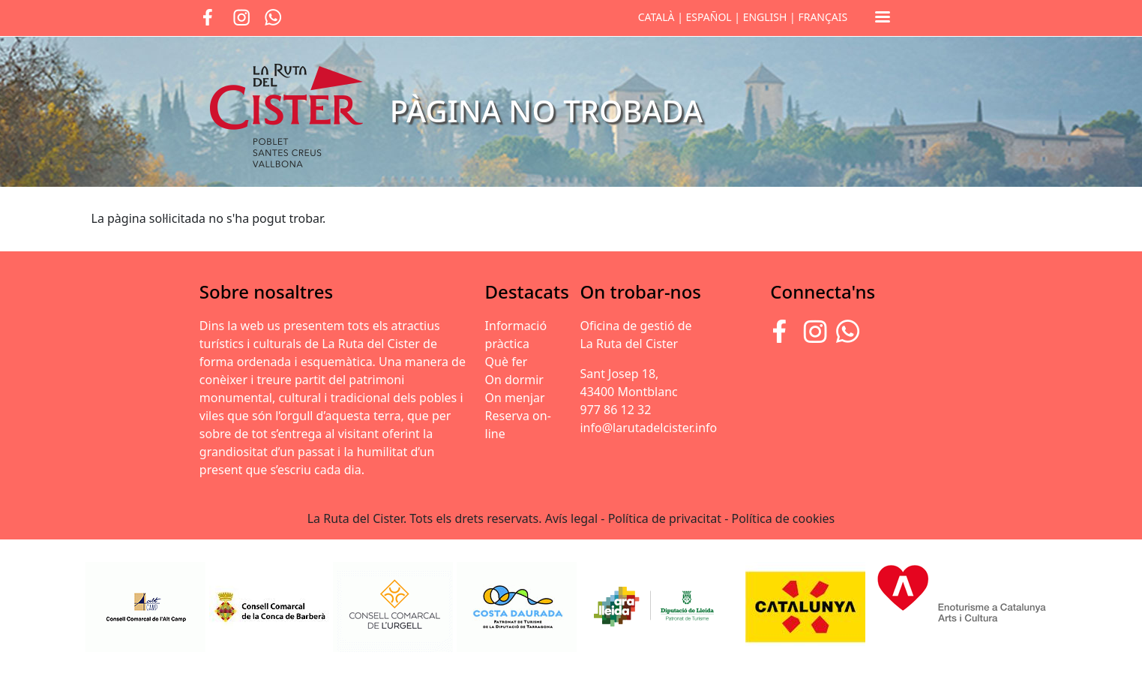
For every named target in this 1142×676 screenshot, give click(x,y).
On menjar (515, 397)
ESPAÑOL (709, 17)
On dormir (514, 379)
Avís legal (571, 518)
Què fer (506, 361)
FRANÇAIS (822, 17)
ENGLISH (765, 17)
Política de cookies (783, 518)
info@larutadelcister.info (648, 427)
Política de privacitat (664, 518)
